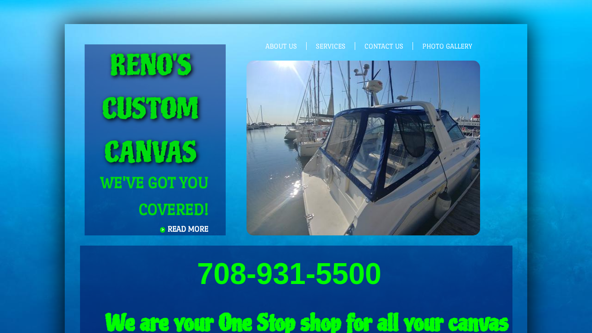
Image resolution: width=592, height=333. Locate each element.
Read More (187, 229)
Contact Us (383, 46)
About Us (281, 46)
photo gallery (447, 46)
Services (330, 46)
